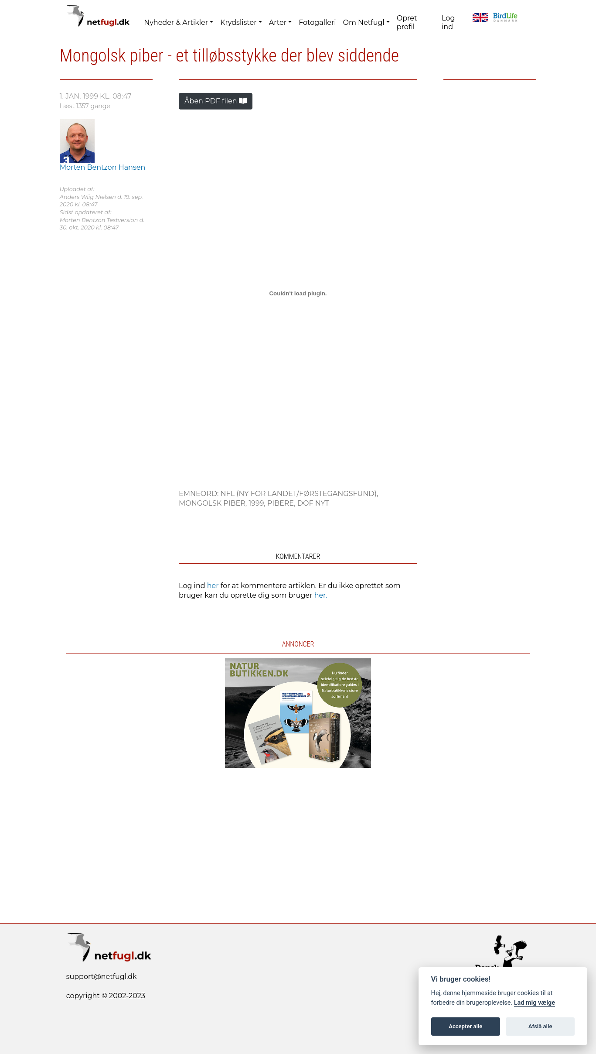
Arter (277, 22)
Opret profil (407, 22)
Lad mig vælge (534, 1002)
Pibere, (282, 503)
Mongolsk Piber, (214, 503)
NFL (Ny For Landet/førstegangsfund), (299, 493)
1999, (258, 503)
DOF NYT (313, 503)
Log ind (448, 22)
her (213, 586)
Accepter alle (465, 1026)
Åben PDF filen (215, 101)
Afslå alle (540, 1026)
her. (320, 595)
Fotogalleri (317, 22)
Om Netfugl (364, 22)
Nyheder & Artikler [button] (176, 22)
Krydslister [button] (238, 22)
